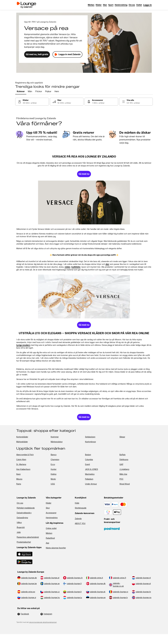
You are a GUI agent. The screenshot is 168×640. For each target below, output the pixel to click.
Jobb (19, 532)
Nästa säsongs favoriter (56, 548)
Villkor (19, 522)
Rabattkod (50, 538)
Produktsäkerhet (24, 542)
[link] (147, 4)
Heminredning (51, 518)
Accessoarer (51, 513)
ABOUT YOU (80, 523)
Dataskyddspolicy (24, 513)
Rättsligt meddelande (26, 508)
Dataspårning (22, 518)
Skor (48, 508)
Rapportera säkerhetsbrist (28, 537)
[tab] (20, 91)
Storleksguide (80, 508)
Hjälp (77, 503)
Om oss (20, 503)
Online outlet (51, 528)
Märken (49, 533)
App (47, 543)
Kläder (48, 503)
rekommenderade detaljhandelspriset (43, 622)
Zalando (78, 519)
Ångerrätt (21, 527)
